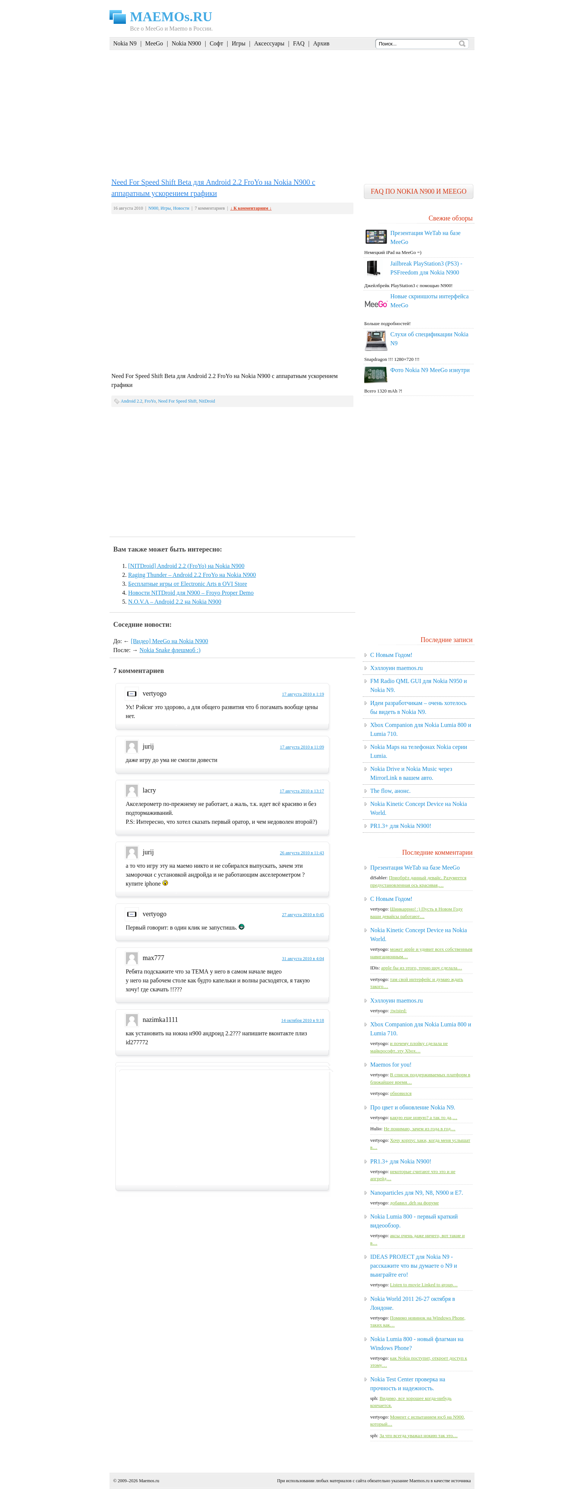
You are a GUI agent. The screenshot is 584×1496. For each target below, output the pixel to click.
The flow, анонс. (390, 791)
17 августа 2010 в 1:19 (303, 694)
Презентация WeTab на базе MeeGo (415, 867)
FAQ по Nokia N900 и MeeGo (418, 191)
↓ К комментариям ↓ (251, 208)
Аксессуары (269, 43)
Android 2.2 (131, 401)
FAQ (299, 43)
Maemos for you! (391, 1064)
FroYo (150, 401)
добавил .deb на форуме (414, 1203)
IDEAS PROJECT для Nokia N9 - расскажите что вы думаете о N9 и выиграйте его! (413, 1266)
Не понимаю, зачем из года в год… (419, 1128)
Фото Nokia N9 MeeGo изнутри (430, 370)
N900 (153, 208)
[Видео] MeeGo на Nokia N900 (169, 641)
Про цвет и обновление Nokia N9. (412, 1107)
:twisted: (398, 1010)
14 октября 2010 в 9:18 (302, 1020)
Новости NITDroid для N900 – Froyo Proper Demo (191, 593)
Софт (216, 43)
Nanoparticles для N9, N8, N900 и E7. (416, 1193)
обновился (401, 1093)
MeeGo (154, 43)
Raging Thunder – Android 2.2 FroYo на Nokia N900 (192, 575)
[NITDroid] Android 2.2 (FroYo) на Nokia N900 (186, 566)
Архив (321, 43)
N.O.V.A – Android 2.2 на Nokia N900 (174, 601)
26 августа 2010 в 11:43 (302, 852)
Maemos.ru (149, 1480)
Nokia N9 (125, 43)
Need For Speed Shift (177, 401)
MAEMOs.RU (171, 16)
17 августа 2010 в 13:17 (302, 791)
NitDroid (207, 401)
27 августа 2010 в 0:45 (303, 914)
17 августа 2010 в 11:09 (302, 747)
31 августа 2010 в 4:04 (303, 958)
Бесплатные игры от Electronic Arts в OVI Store (187, 584)
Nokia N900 (186, 43)
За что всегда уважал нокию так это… (419, 1435)
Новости (181, 208)
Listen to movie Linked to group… (424, 1284)
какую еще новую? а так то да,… (423, 1117)
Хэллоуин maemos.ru (396, 668)
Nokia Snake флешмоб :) (170, 650)
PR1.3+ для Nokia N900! (400, 826)
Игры (238, 43)
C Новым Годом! (391, 655)
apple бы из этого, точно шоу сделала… (421, 968)
